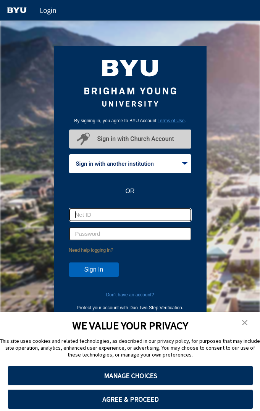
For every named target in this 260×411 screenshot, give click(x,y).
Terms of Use (171, 120)
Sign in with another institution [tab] (131, 163)
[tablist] (130, 163)
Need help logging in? (91, 250)
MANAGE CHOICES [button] (130, 375)
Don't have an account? (130, 294)
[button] (244, 323)
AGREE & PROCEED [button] (130, 399)
